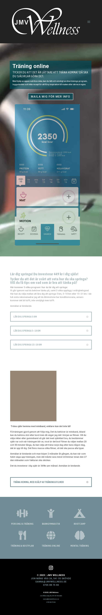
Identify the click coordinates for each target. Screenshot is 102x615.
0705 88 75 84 (51, 585)
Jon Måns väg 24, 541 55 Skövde (51, 578)
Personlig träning (22, 524)
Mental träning (79, 546)
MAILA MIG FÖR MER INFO (47, 96)
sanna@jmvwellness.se (50, 581)
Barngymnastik (51, 524)
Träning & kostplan (22, 546)
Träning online (51, 546)
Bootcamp (79, 524)
